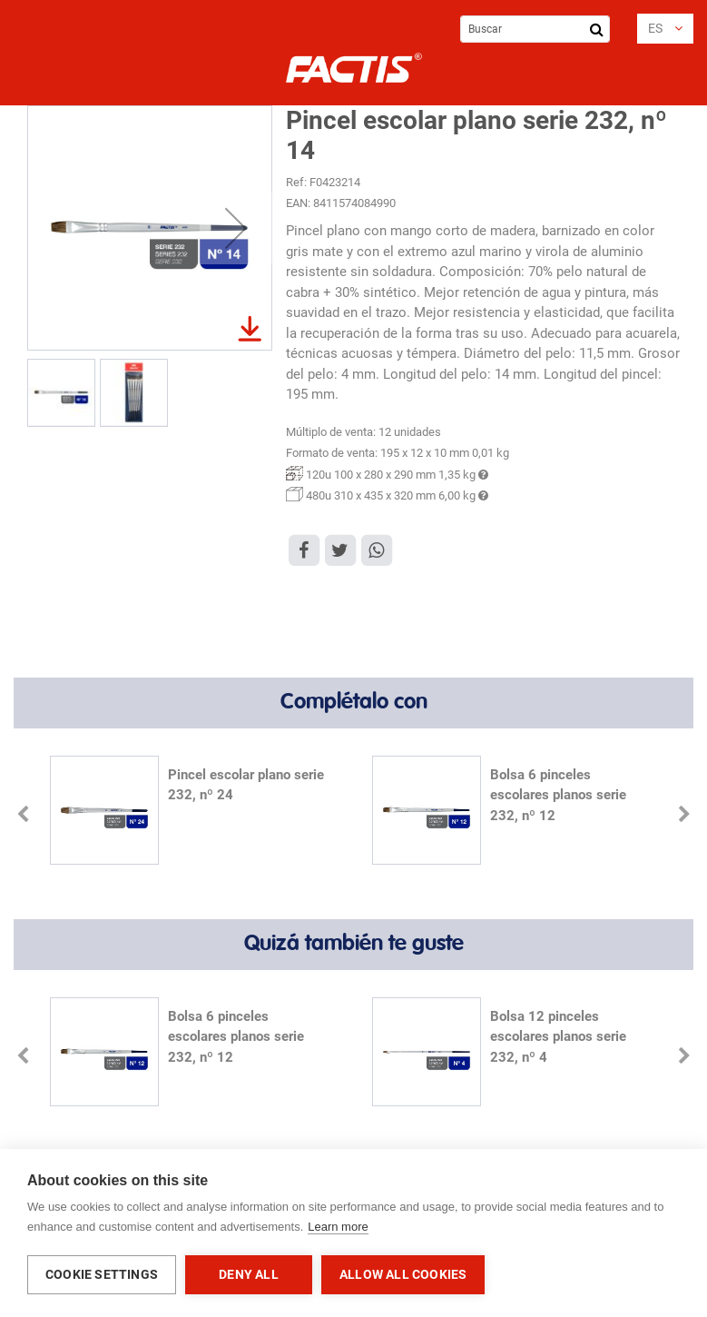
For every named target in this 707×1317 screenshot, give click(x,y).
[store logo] (354, 68)
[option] (193, 812)
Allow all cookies (402, 1274)
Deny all (249, 1274)
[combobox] (535, 29)
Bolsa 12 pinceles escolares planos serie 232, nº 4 (558, 1036)
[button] (665, 28)
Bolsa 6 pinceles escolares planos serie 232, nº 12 (558, 795)
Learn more (338, 1226)
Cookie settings (101, 1274)
